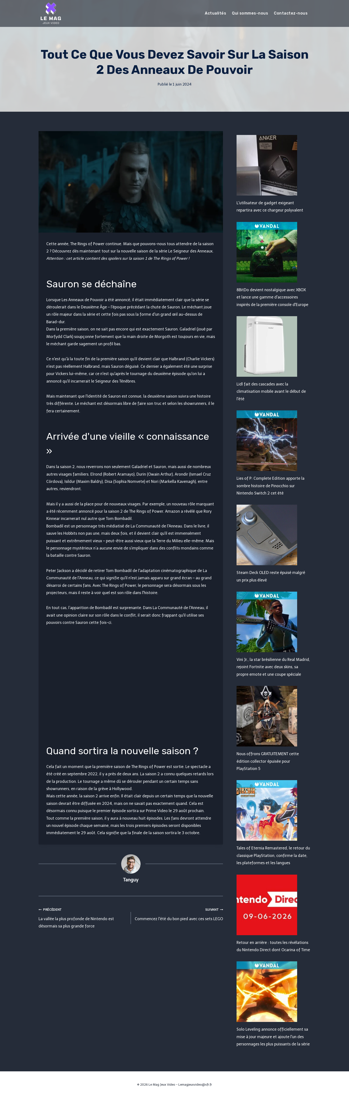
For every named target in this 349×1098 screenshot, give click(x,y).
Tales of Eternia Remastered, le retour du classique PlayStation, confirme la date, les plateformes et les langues (273, 855)
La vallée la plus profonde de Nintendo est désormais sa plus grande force (83, 917)
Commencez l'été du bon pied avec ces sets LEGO (179, 913)
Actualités (215, 13)
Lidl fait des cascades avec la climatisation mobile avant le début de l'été (271, 391)
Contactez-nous (291, 13)
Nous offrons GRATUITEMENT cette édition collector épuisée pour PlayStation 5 (268, 761)
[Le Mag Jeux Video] (51, 13)
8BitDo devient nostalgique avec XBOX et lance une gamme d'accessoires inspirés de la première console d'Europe (272, 297)
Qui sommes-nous (250, 13)
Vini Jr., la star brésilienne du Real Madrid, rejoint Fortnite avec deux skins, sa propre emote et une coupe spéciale (273, 667)
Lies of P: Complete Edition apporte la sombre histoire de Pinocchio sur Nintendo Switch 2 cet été (270, 485)
